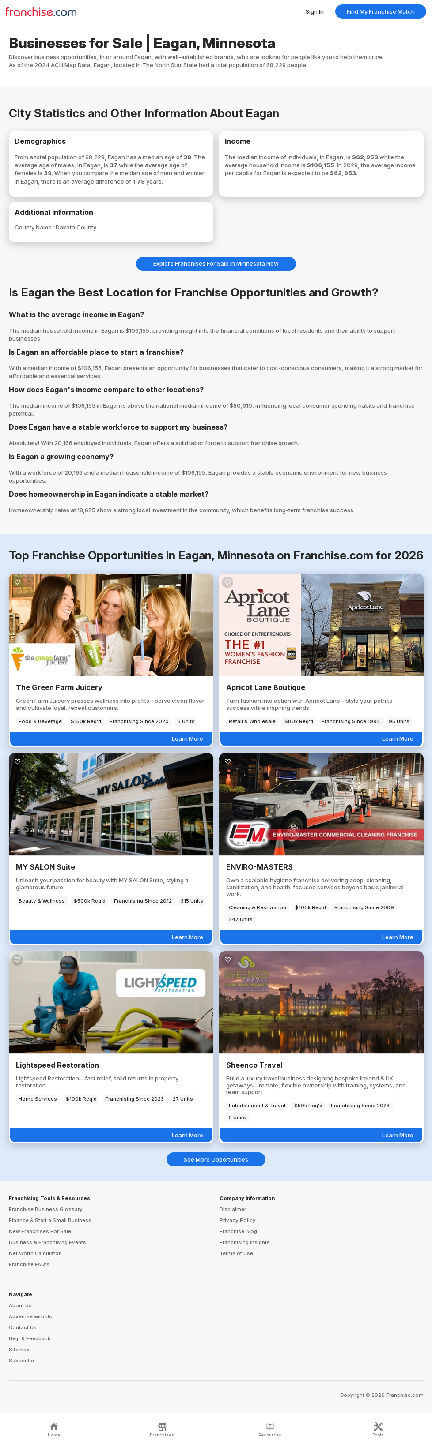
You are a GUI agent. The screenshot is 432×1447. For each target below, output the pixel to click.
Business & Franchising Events (47, 1242)
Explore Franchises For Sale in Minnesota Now (216, 263)
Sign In (315, 11)
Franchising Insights (245, 1242)
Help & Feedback (29, 1338)
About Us (20, 1305)
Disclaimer (233, 1209)
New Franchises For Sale (40, 1231)
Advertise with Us (30, 1316)
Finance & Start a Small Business (50, 1220)
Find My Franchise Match (381, 11)
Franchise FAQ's (29, 1264)
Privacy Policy (238, 1220)
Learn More (187, 738)
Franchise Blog (238, 1231)
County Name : (35, 227)
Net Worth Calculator (35, 1253)
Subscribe (21, 1360)
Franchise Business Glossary (46, 1209)
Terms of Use (236, 1253)
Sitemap (19, 1349)
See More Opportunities (216, 1159)
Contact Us (23, 1327)
